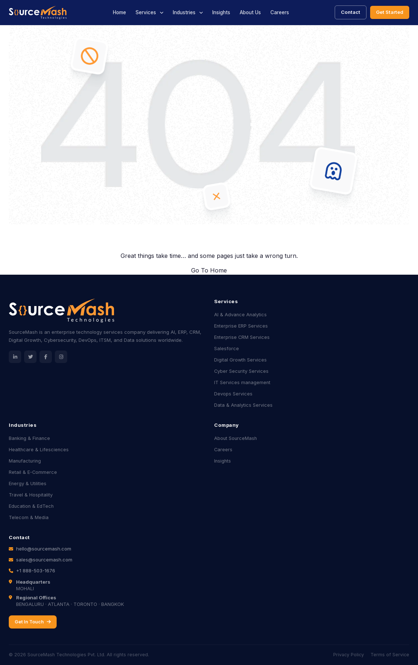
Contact (350, 12)
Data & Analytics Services (243, 405)
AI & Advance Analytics (240, 314)
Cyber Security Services (241, 371)
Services (146, 12)
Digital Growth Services (240, 360)
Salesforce (226, 348)
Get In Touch (33, 622)
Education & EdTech (31, 506)
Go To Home (209, 270)
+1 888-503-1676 (35, 570)
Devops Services (233, 394)
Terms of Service (389, 654)
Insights (221, 12)
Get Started (389, 12)
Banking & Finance (29, 438)
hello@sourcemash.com (43, 548)
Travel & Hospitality (31, 495)
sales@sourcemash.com (44, 559)
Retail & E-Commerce (33, 472)
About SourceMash (235, 438)
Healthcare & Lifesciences (39, 449)
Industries (184, 12)
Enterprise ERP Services (241, 326)
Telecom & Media (29, 517)
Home (119, 12)
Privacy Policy (348, 654)
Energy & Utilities (27, 483)
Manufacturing (25, 461)
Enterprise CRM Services (242, 337)
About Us (250, 12)
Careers (279, 12)
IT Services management (242, 382)
